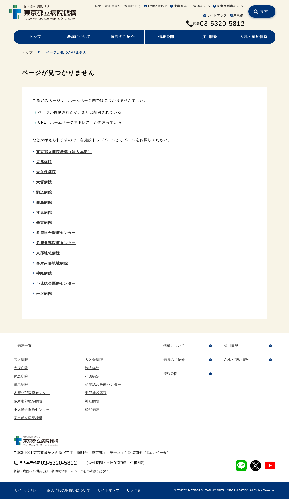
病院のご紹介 (123, 37)
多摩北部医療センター (56, 243)
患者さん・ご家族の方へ (192, 6)
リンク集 (133, 490)
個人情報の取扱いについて (68, 490)
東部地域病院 (48, 253)
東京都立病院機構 (28, 418)
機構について (79, 37)
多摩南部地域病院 (52, 263)
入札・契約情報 (254, 37)
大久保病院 (46, 172)
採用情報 (210, 37)
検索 (264, 11)
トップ (35, 37)
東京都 (238, 15)
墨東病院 (44, 223)
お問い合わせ (158, 6)
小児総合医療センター (56, 283)
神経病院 (44, 273)
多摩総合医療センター (56, 233)
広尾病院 (44, 162)
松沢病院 (44, 294)
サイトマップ (217, 15)
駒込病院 (44, 192)
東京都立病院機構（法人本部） (64, 152)
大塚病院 (44, 182)
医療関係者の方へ (230, 6)
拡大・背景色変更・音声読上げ (118, 6)
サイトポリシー (27, 490)
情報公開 (166, 37)
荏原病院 (44, 213)
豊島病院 (44, 202)
